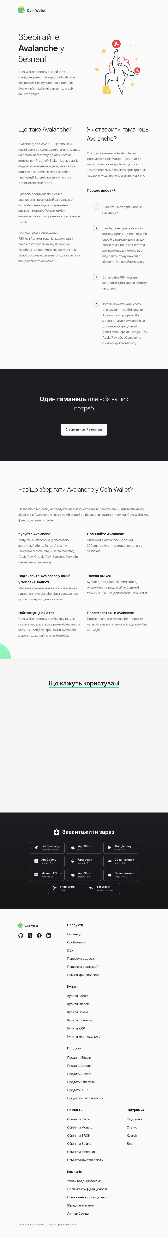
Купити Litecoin (78, 1004)
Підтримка (134, 1119)
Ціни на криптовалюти (83, 975)
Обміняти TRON (78, 1135)
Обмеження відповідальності (89, 1197)
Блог (130, 1144)
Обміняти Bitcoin (79, 1119)
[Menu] (148, 11)
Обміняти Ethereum (81, 1152)
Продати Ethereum (81, 1082)
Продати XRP (77, 1090)
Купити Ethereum (79, 1020)
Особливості (76, 942)
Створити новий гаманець (84, 429)
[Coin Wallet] (31, 10)
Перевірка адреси (80, 958)
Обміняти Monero (80, 1127)
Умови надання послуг (83, 1181)
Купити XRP (76, 1028)
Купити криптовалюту (83, 1036)
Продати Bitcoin (79, 1057)
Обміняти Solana (79, 1144)
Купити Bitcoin (77, 996)
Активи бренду (78, 1213)
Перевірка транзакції (82, 967)
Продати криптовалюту (85, 1098)
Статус (132, 1127)
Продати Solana (79, 1074)
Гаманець (74, 934)
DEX (70, 950)
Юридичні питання (80, 1205)
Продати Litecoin (79, 1066)
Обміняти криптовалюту (85, 1160)
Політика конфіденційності (87, 1189)
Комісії (132, 1135)
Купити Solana (77, 1012)
